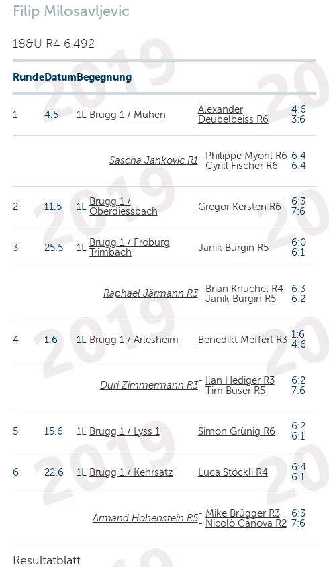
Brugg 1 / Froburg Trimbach (129, 247)
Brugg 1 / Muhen (127, 114)
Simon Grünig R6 (236, 431)
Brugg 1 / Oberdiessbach (123, 206)
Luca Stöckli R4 (233, 472)
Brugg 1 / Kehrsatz (131, 472)
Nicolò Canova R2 (246, 523)
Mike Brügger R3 (242, 513)
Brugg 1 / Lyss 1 (124, 431)
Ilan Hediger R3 (240, 380)
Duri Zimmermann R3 (149, 385)
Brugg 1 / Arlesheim (134, 339)
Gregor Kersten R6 (239, 206)
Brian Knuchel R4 (244, 288)
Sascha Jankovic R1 (153, 160)
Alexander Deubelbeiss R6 (233, 114)
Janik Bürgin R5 (233, 247)
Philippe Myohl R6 (246, 155)
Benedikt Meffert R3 (242, 339)
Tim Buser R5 (235, 390)
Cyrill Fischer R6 (241, 165)
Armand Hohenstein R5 (145, 518)
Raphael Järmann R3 (150, 293)
